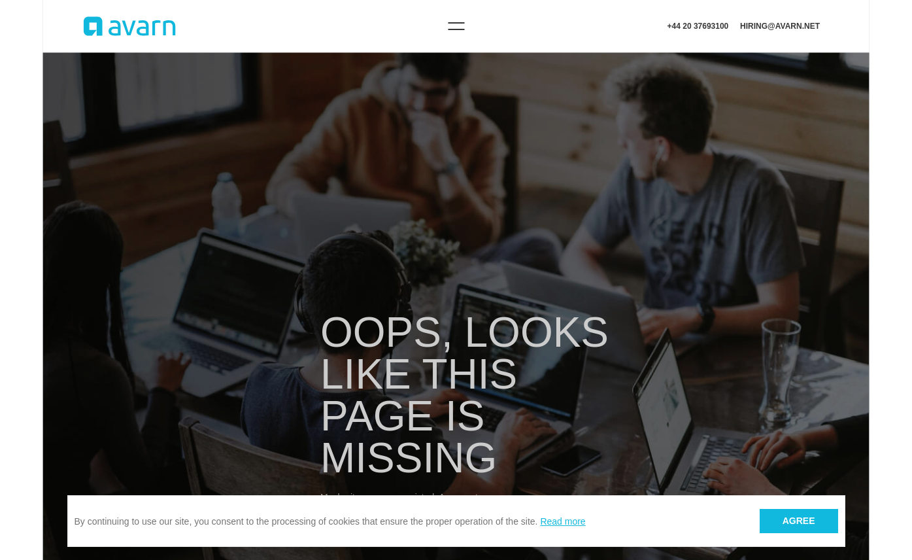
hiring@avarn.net (780, 26)
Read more (562, 521)
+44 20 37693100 (698, 26)
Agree (799, 521)
